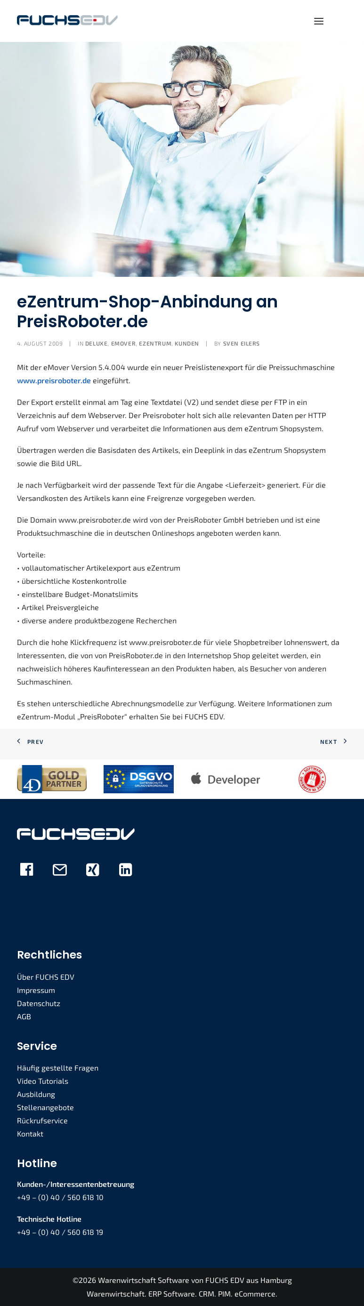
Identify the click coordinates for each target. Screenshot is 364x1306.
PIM (224, 1293)
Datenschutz (38, 1003)
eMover (123, 343)
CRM (206, 1293)
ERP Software (171, 1293)
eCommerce (255, 1293)
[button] (318, 21)
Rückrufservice (42, 1120)
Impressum (36, 989)
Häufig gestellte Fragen (57, 1067)
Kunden (187, 343)
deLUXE (96, 343)
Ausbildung (36, 1093)
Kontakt (30, 1133)
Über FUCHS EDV (45, 976)
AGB (24, 1016)
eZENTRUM (155, 343)
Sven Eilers (241, 343)
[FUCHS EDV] (67, 21)
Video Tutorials (42, 1080)
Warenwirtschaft (116, 1293)
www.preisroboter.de (54, 380)
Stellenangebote (45, 1107)
